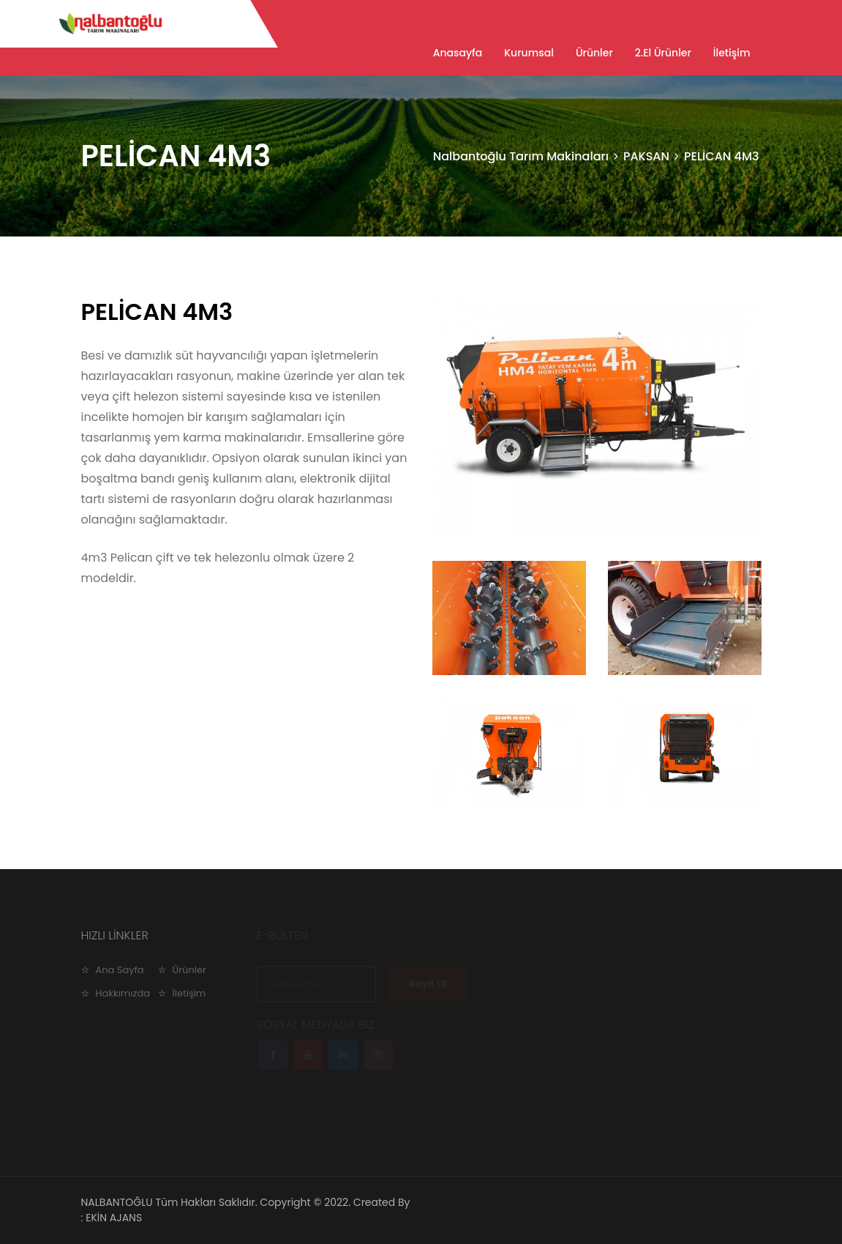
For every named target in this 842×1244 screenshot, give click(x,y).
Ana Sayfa (120, 970)
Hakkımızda (123, 993)
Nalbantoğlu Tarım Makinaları (521, 156)
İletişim (732, 52)
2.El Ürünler (663, 52)
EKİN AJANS (114, 1217)
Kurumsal (529, 52)
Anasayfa (458, 52)
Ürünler (594, 52)
